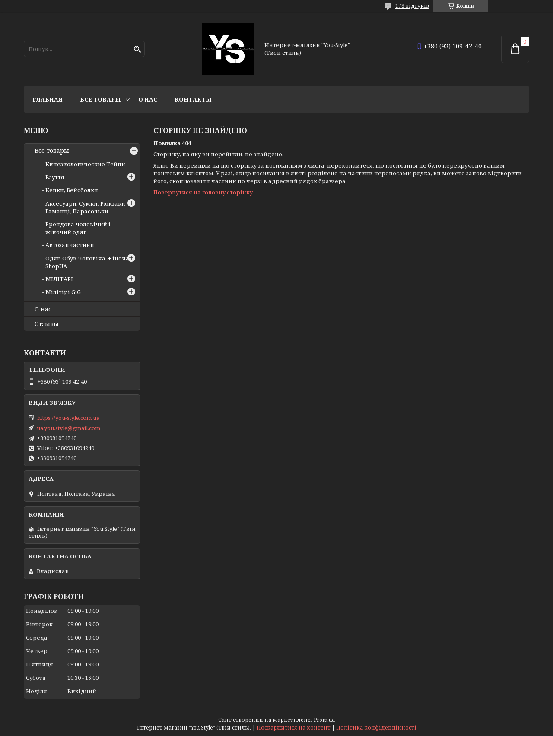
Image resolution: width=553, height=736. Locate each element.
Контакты (193, 99)
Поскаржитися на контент (294, 727)
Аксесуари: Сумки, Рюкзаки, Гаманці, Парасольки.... (86, 207)
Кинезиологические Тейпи (85, 164)
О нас (147, 99)
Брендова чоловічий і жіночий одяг (78, 228)
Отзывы (47, 324)
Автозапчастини (69, 245)
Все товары (100, 99)
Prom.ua (324, 719)
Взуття (54, 177)
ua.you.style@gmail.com (68, 428)
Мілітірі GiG (63, 292)
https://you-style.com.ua (68, 417)
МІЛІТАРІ (59, 279)
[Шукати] (137, 49)
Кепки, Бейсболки (71, 190)
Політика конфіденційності (376, 727)
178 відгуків (412, 6)
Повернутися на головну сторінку (203, 192)
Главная (47, 99)
